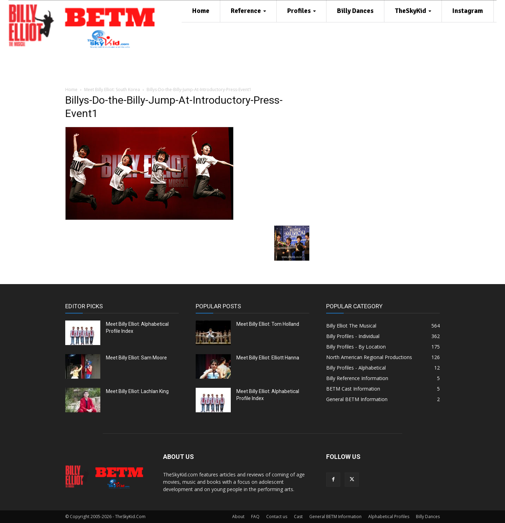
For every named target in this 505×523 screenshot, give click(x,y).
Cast (298, 516)
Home (71, 89)
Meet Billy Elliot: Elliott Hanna (267, 357)
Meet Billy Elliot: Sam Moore (136, 357)
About (238, 516)
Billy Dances (428, 516)
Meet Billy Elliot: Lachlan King (137, 391)
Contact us (276, 516)
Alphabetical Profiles (388, 516)
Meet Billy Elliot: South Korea (112, 89)
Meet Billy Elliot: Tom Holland (267, 324)
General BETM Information (335, 516)
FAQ (255, 516)
